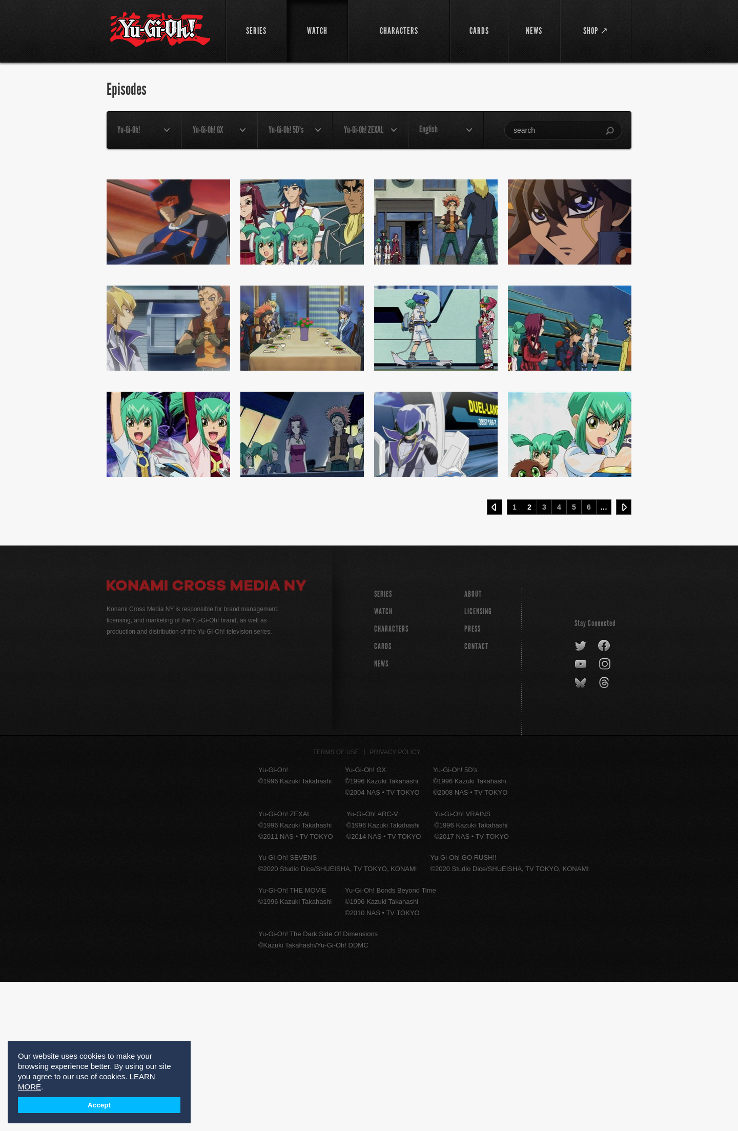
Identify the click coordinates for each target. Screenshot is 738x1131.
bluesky (581, 832)
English (428, 129)
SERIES (383, 743)
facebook (604, 795)
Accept (99, 1105)
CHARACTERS (391, 778)
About (473, 743)
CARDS (383, 795)
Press (472, 778)
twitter (581, 795)
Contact (476, 795)
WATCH (383, 760)
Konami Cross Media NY (206, 736)
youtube (581, 813)
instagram (605, 813)
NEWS (381, 813)
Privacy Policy (395, 901)
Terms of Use (336, 901)
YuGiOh (160, 29)
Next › (623, 656)
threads (605, 832)
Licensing (478, 760)
